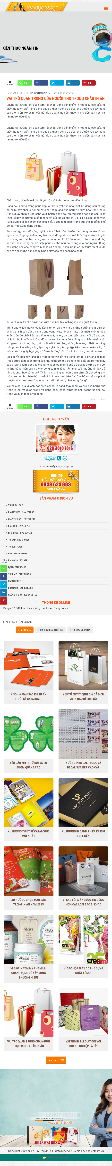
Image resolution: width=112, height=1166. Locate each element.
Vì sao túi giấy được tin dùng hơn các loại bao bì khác (83, 902)
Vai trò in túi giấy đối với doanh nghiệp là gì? (83, 1043)
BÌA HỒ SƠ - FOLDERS (18, 560)
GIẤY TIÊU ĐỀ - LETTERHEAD (21, 519)
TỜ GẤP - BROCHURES (18, 540)
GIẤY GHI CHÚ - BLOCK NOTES (22, 595)
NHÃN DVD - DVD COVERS (20, 533)
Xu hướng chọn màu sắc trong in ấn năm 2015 (28, 902)
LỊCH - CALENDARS (17, 567)
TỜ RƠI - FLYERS (16, 546)
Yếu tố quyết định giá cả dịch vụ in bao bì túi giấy (83, 696)
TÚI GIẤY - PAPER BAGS (19, 574)
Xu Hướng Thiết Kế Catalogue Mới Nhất (28, 833)
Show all (26, 630)
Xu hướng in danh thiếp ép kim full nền (83, 833)
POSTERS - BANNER (17, 553)
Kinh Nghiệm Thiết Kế (51, 630)
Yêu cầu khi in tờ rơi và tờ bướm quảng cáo (28, 765)
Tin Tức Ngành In (38, 93)
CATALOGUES (14, 581)
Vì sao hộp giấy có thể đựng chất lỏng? (83, 970)
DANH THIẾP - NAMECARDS (21, 512)
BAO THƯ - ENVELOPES (19, 526)
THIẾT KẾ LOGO (15, 505)
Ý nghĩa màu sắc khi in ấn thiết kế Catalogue (28, 696)
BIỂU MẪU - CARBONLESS (20, 588)
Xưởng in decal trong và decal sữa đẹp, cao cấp (83, 765)
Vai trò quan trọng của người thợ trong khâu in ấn (28, 1043)
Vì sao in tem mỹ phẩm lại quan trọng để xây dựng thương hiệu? (28, 972)
